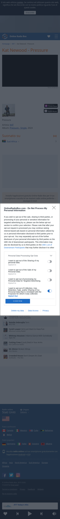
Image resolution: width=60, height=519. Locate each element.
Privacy (46, 311)
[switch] (50, 261)
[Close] (54, 208)
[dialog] (30, 259)
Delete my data (17, 311)
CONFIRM (18, 301)
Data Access (33, 311)
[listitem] (30, 255)
